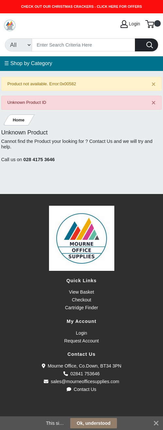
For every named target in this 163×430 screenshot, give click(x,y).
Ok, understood (93, 423)
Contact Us (81, 389)
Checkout (81, 299)
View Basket (81, 292)
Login (81, 333)
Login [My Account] (130, 24)
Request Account (81, 340)
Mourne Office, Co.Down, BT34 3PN (82, 365)
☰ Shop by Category (28, 63)
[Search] (83, 44)
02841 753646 (81, 373)
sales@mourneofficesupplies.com (81, 381)
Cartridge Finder (81, 307)
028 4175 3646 (39, 159)
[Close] (154, 84)
